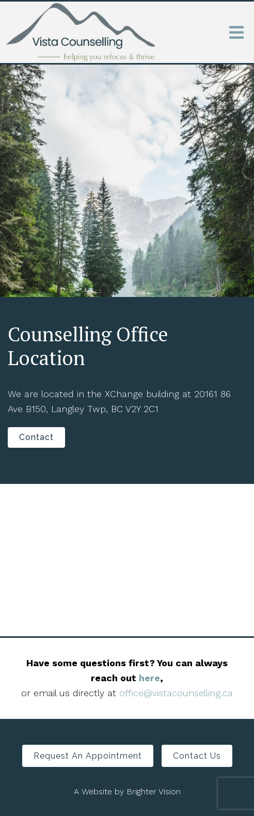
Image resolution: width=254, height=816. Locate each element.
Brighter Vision (153, 791)
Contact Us (197, 756)
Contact (36, 437)
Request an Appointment (88, 756)
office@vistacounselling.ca (176, 692)
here (149, 677)
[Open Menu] (236, 32)
